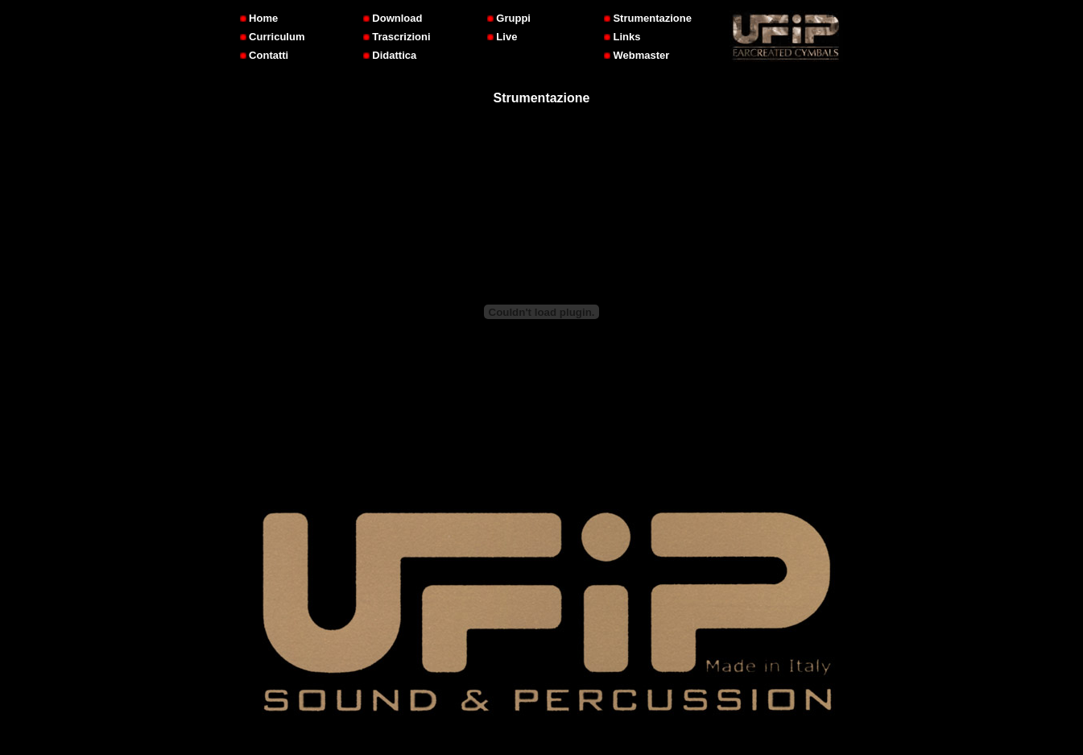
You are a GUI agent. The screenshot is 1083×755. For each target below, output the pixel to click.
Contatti (264, 55)
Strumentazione (648, 18)
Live (502, 37)
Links (622, 37)
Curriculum (272, 37)
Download (393, 18)
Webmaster (636, 55)
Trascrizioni (397, 37)
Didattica (390, 55)
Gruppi (509, 18)
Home (259, 18)
